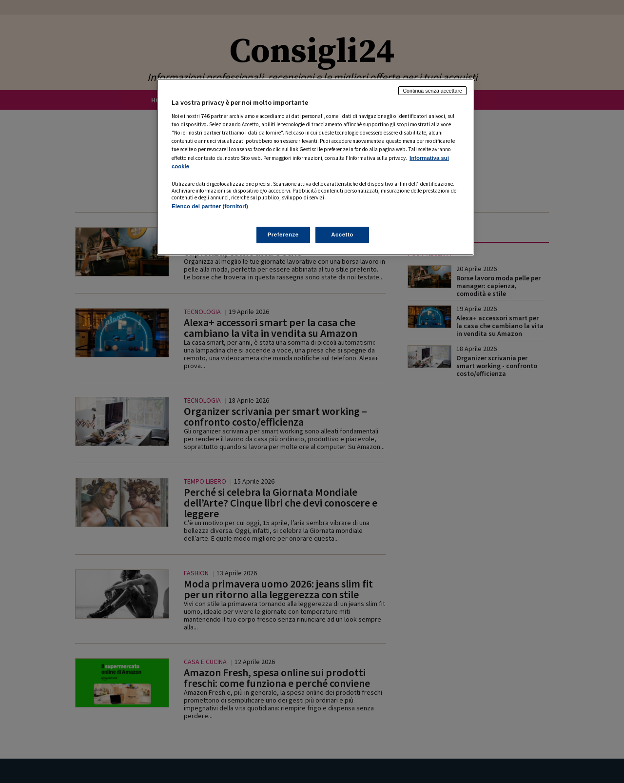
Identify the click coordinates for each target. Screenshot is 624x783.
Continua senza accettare (432, 91)
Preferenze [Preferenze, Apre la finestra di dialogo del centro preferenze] (283, 234)
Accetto (342, 234)
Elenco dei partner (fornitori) (210, 206)
